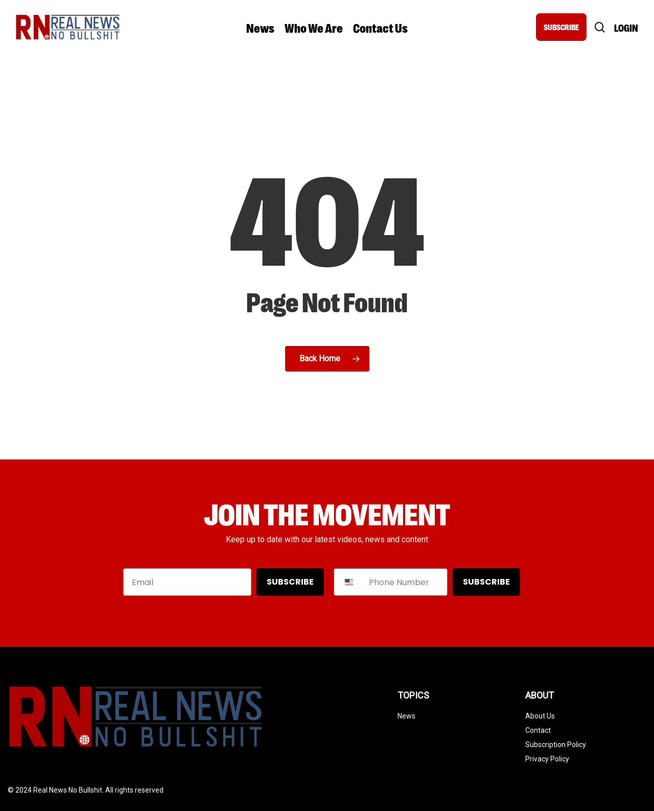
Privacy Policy (547, 759)
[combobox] (349, 582)
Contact (538, 730)
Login (626, 27)
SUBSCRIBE (561, 27)
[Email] (187, 582)
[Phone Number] (405, 582)
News (406, 716)
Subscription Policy (555, 744)
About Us (540, 716)
